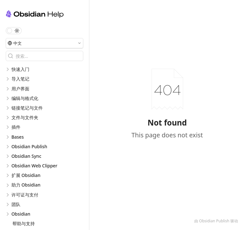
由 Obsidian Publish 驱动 (216, 221)
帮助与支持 (23, 223)
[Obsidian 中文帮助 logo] (47, 14)
